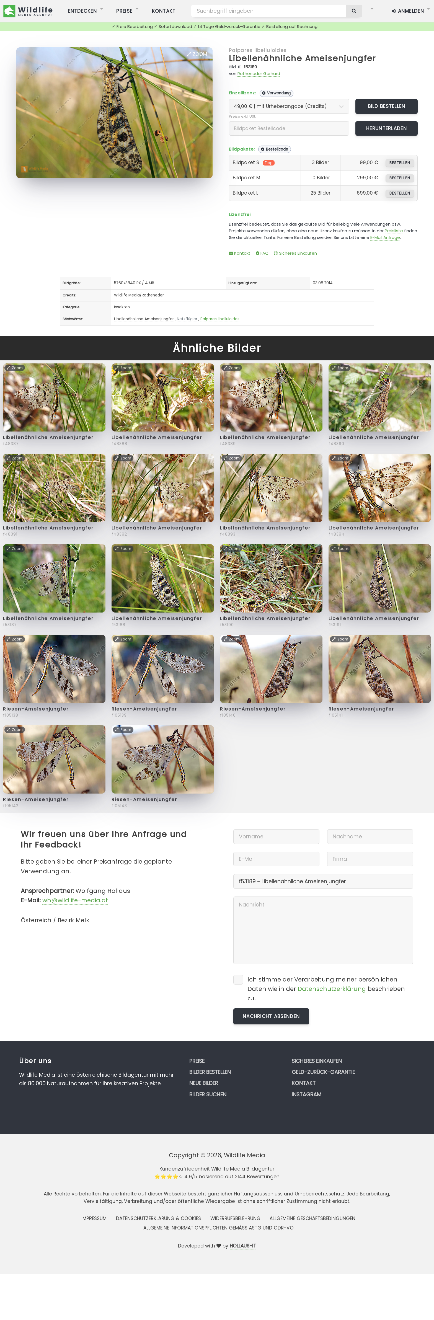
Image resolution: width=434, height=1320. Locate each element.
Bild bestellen (386, 106)
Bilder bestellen (210, 1072)
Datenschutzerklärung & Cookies (158, 1218)
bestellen (399, 163)
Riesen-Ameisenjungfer (36, 709)
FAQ (262, 253)
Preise (197, 1061)
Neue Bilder (203, 1083)
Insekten (122, 307)
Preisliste (394, 231)
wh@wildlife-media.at (75, 900)
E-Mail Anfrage (385, 237)
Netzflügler (187, 319)
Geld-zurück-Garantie (323, 1072)
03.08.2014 (323, 283)
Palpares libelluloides (257, 50)
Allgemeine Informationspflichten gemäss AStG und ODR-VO (218, 1228)
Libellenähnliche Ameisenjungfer (302, 58)
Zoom (197, 54)
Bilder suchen (207, 1094)
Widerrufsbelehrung (235, 1218)
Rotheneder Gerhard (258, 73)
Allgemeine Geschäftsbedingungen (312, 1218)
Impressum (94, 1218)
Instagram (306, 1094)
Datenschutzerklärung (332, 989)
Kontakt (239, 253)
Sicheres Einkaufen (295, 253)
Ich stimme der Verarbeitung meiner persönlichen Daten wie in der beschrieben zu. (326, 988)
